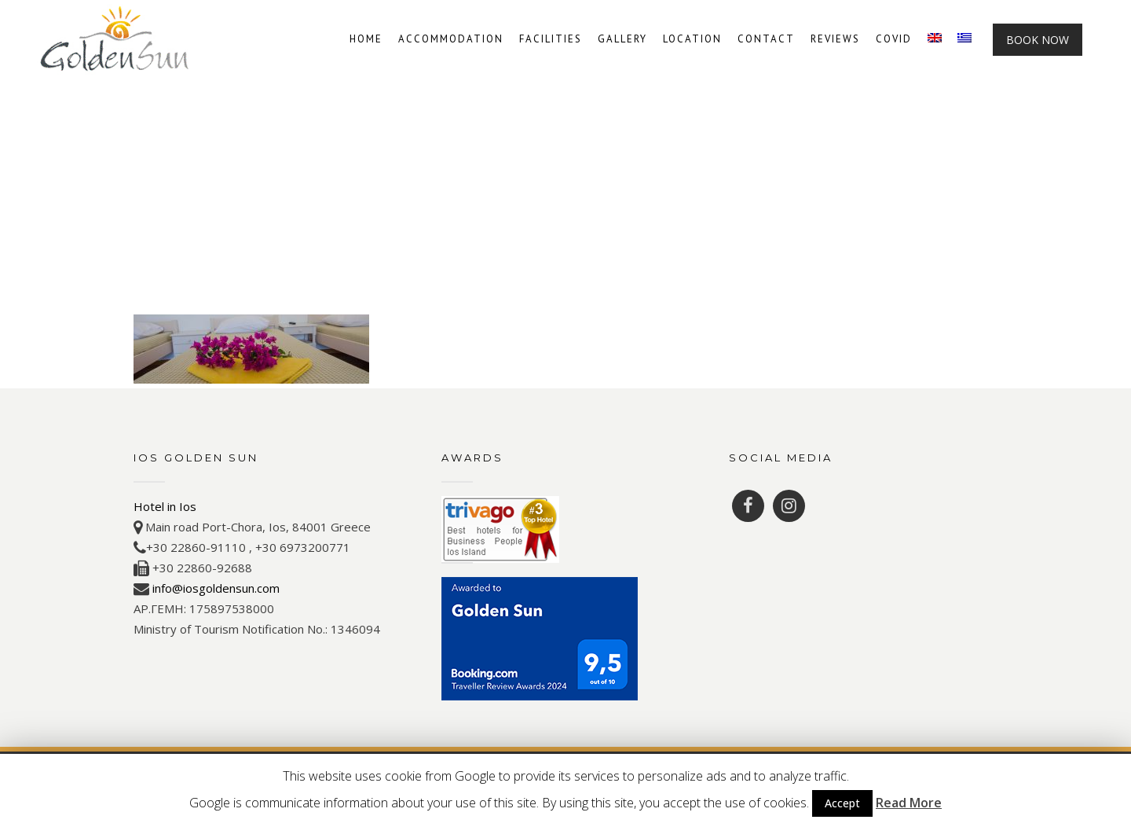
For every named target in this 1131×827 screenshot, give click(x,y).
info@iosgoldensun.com (216, 588)
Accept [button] (842, 803)
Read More (909, 802)
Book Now (1037, 39)
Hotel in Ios (165, 506)
